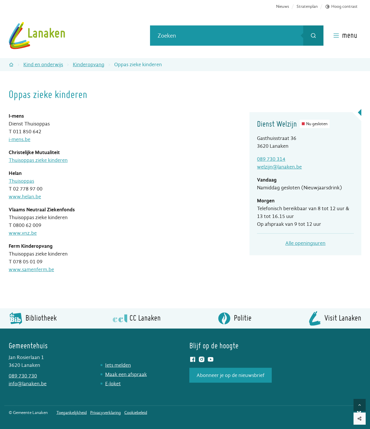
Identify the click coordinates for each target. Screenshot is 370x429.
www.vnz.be (23, 233)
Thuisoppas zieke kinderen (38, 160)
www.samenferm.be (31, 270)
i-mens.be (19, 139)
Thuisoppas (21, 181)
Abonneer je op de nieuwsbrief (230, 375)
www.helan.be (25, 197)
